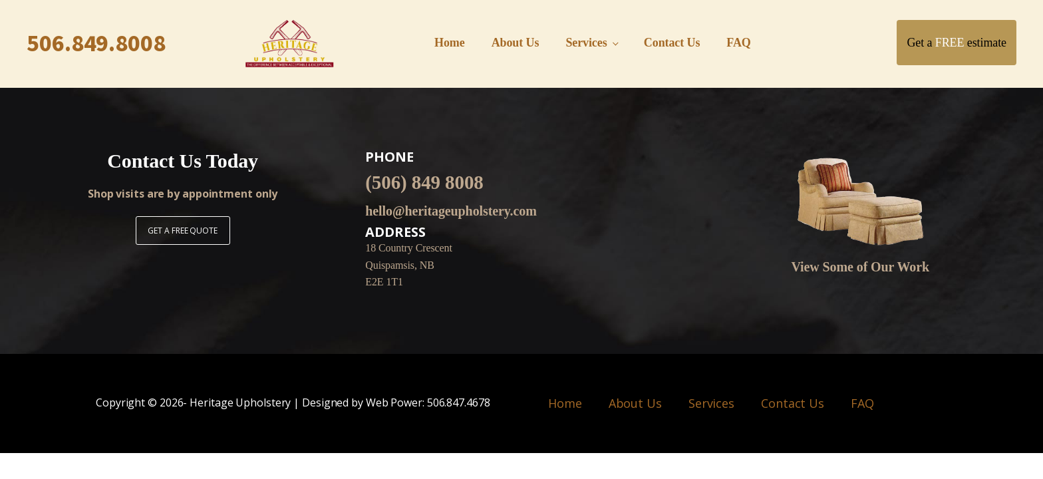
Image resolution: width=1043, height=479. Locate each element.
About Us (515, 42)
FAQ (738, 42)
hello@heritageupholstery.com (450, 211)
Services (586, 42)
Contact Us (672, 42)
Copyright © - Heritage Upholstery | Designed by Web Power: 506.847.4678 (293, 403)
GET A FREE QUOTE (182, 230)
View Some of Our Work (861, 266)
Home (449, 42)
